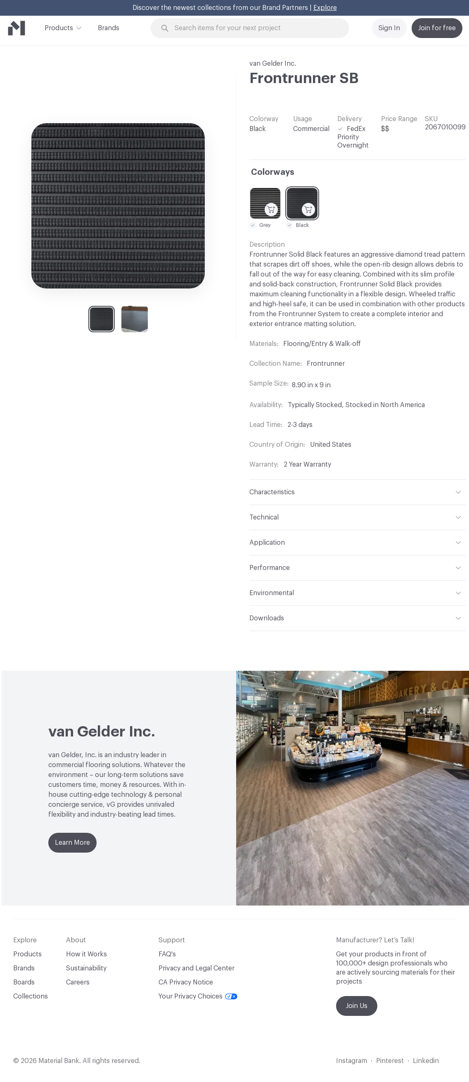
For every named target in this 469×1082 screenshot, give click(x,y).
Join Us (356, 1006)
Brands (108, 28)
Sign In (389, 28)
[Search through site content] (254, 28)
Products (59, 27)
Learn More (72, 842)
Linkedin (426, 1061)
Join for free (437, 28)
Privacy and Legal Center (196, 968)
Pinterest (390, 1061)
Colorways (272, 172)
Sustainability (86, 968)
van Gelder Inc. (272, 63)
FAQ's (167, 954)
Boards (24, 982)
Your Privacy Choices (198, 996)
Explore (325, 8)
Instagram (351, 1061)
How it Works (86, 954)
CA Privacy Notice (186, 982)
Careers (78, 982)
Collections (30, 996)
